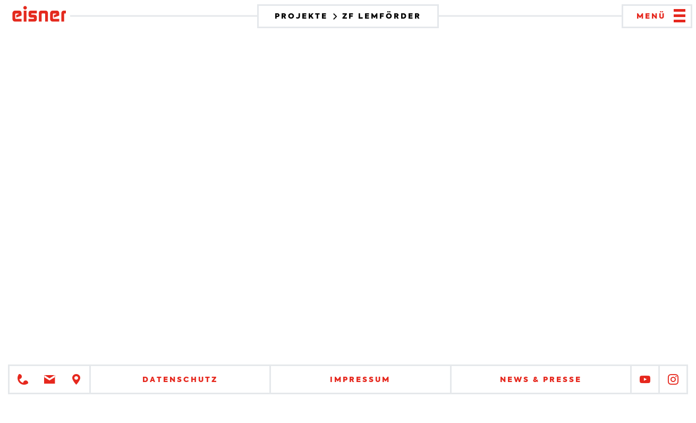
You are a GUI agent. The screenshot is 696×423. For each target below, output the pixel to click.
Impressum (360, 379)
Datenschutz (180, 379)
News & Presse (541, 379)
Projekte (303, 16)
